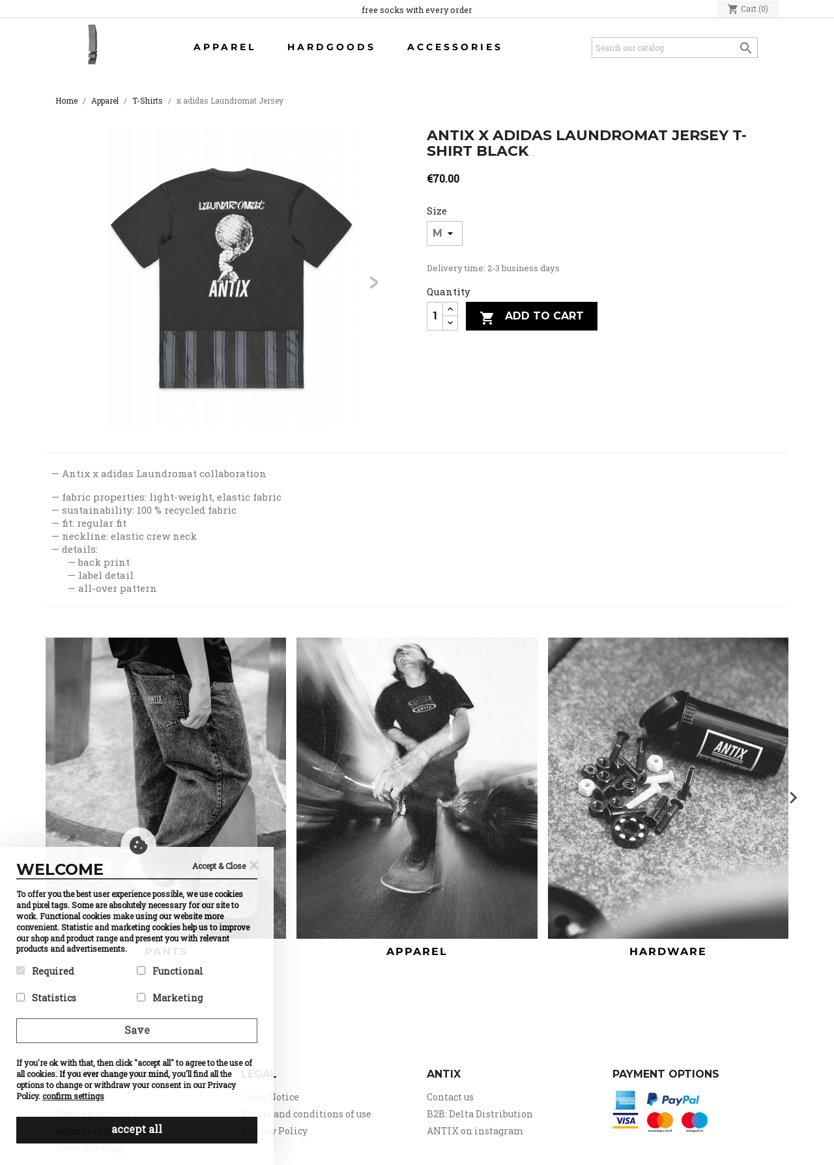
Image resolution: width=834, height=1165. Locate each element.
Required (45, 971)
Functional (170, 971)
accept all (136, 1129)
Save (137, 1030)
